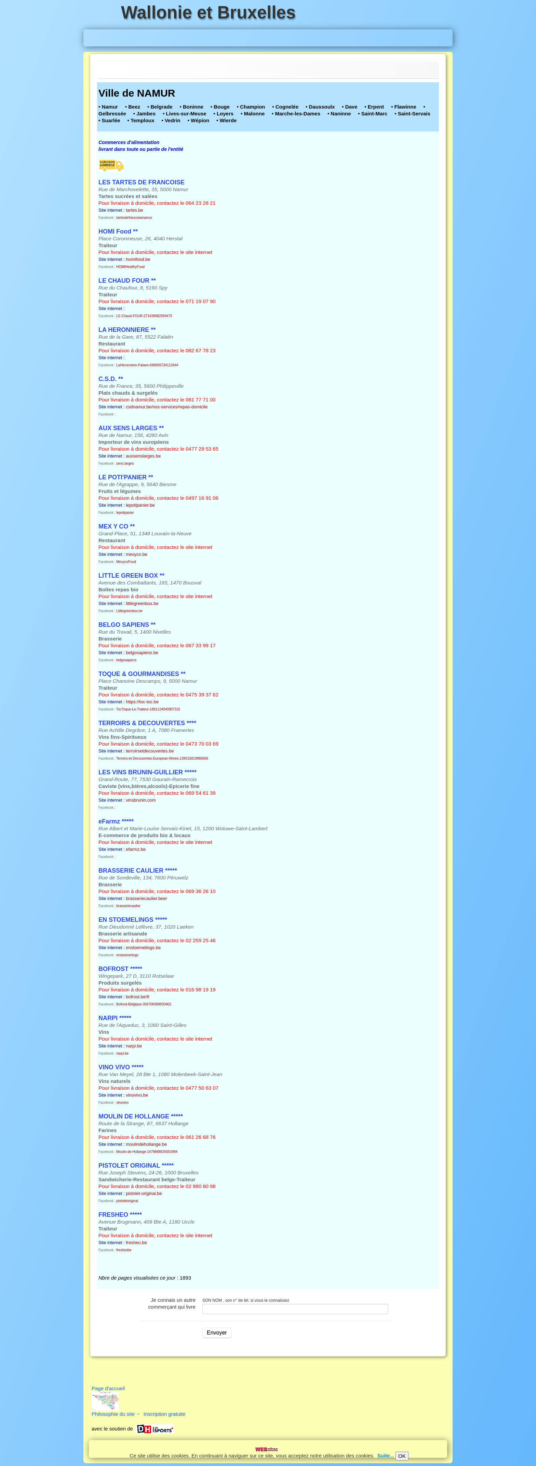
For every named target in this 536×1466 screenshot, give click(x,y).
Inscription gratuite (165, 1414)
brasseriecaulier (128, 906)
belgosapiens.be (142, 652)
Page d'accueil (108, 1388)
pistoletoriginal (127, 1201)
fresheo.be (136, 1242)
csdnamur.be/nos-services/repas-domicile (166, 406)
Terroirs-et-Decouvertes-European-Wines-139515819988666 (162, 758)
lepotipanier (125, 512)
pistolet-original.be (144, 1193)
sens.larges (125, 463)
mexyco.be (136, 554)
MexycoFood (126, 562)
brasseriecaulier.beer (146, 898)
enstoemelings (127, 955)
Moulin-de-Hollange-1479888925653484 (146, 1152)
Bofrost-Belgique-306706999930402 (143, 1004)
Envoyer (217, 1333)
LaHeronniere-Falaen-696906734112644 (147, 365)
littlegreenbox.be (142, 603)
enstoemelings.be (143, 947)
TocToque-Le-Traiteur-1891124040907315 (148, 709)
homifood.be (138, 259)
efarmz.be (136, 849)
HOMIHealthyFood (130, 267)
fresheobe (123, 1250)
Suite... (385, 1455)
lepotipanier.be (140, 505)
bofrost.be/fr (137, 996)
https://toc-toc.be (142, 701)
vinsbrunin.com (141, 800)
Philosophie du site (113, 1414)
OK (402, 1456)
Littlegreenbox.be (129, 611)
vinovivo (122, 1102)
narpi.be (134, 1045)
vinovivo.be (137, 1095)
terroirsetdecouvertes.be (150, 750)
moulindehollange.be (146, 1144)
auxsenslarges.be (143, 456)
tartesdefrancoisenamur (134, 218)
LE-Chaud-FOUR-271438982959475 (144, 316)
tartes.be (134, 210)
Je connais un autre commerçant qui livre (172, 1303)
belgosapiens (126, 660)
